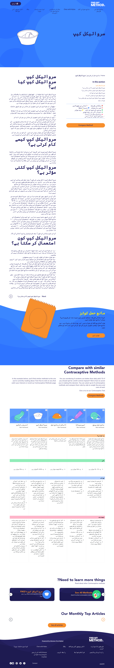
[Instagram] (17, 663)
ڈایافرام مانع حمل (58, 425)
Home (103, 76)
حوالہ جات (101, 100)
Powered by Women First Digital (52, 641)
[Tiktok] (11, 663)
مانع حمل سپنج (98, 425)
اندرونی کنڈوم (22, 425)
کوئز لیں (95, 335)
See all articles (57, 625)
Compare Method (85, 125)
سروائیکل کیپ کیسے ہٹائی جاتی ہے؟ (93, 90)
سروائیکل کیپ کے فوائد (97, 93)
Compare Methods (96, 396)
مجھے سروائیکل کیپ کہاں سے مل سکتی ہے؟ (91, 98)
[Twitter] (20, 663)
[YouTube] (13, 663)
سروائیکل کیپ (100, 85)
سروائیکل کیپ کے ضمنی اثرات (95, 95)
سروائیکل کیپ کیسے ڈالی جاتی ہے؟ (93, 88)
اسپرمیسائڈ (80, 425)
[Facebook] (24, 663)
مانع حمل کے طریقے (93, 76)
